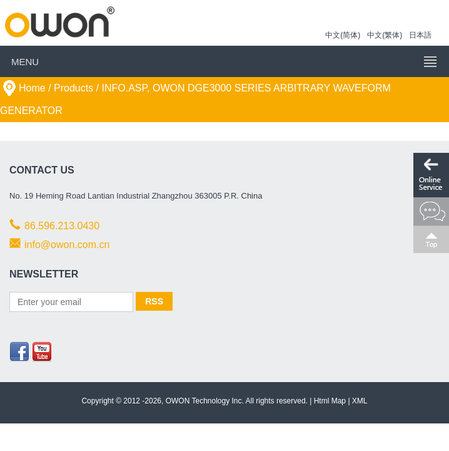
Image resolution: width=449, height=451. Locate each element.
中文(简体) (342, 35)
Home (32, 88)
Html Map (330, 401)
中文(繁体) (384, 35)
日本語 (420, 35)
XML (360, 401)
